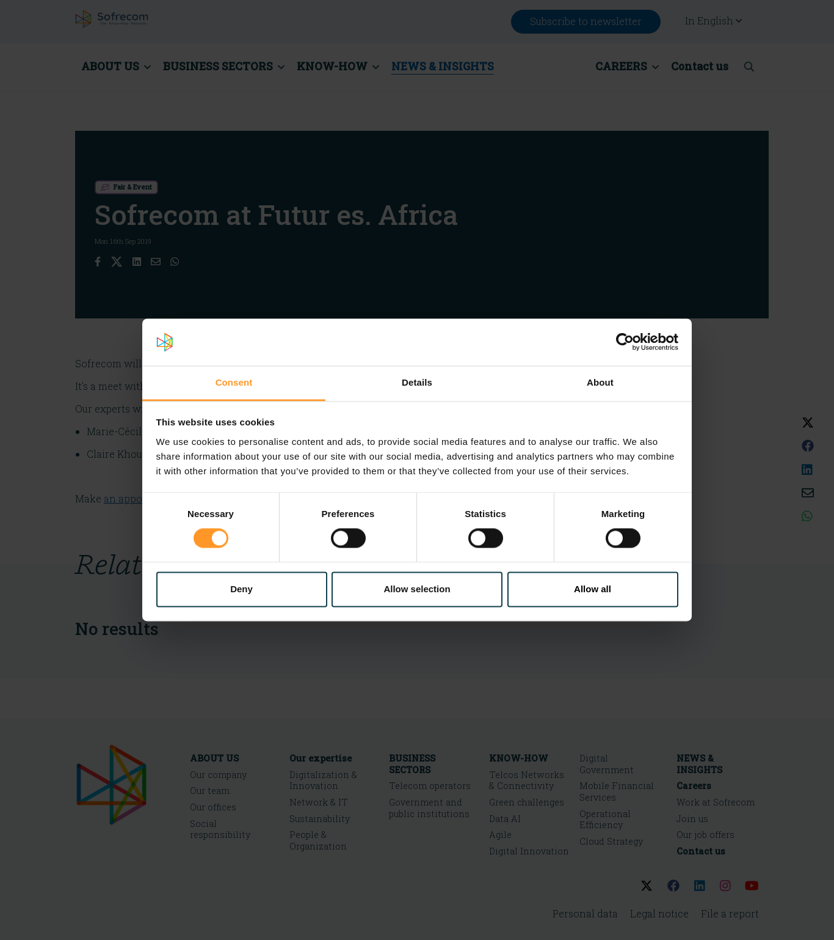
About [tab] (600, 382)
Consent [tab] (234, 382)
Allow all (592, 589)
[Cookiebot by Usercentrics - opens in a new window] (624, 342)
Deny (241, 589)
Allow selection (416, 589)
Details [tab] (417, 382)
